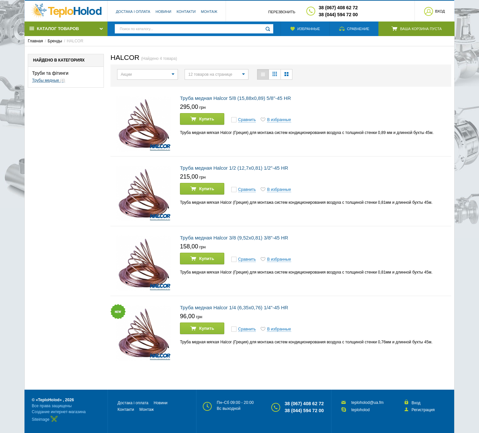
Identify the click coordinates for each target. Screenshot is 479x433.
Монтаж (209, 12)
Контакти (186, 12)
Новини (163, 12)
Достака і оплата (133, 12)
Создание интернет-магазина (59, 412)
